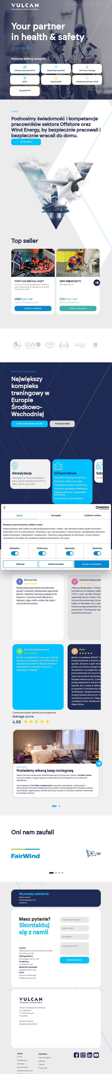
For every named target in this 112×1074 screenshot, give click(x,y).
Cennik (41, 1064)
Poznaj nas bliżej (62, 424)
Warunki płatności (25, 1071)
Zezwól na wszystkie (91, 564)
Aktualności (22, 1060)
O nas (19, 1057)
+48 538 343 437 (26, 964)
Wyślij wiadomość (74, 960)
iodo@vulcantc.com (27, 978)
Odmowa (20, 564)
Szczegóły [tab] (56, 515)
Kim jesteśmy (26, 142)
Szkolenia (42, 1054)
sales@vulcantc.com (28, 970)
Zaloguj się (73, 6)
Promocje (42, 1068)
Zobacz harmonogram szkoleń (29, 424)
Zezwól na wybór (56, 564)
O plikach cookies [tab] (92, 515)
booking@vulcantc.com (29, 959)
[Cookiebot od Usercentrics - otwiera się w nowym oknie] (97, 508)
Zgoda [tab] (19, 515)
